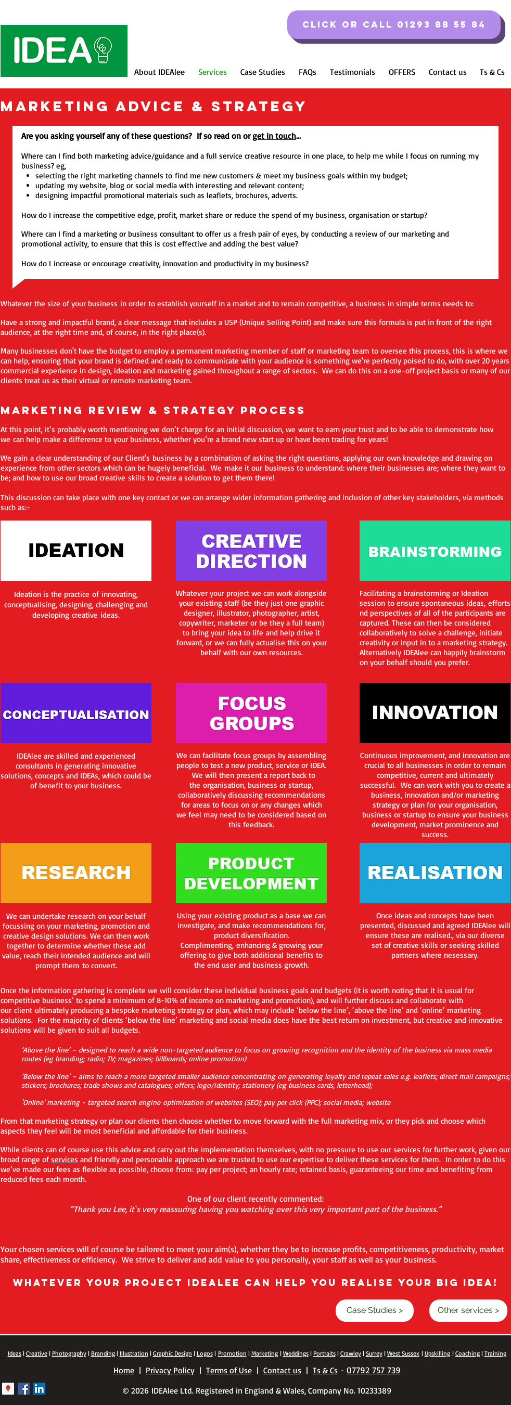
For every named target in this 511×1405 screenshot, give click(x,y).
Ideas (14, 1353)
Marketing (264, 1353)
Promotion (232, 1353)
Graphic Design (172, 1353)
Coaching (467, 1353)
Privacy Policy (170, 1370)
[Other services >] (468, 1310)
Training (495, 1353)
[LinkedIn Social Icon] (39, 1389)
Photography (69, 1353)
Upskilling (437, 1353)
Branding (103, 1353)
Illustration (134, 1353)
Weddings (296, 1353)
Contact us (282, 1370)
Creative (36, 1353)
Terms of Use (229, 1370)
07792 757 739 (374, 1369)
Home (123, 1370)
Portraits (324, 1353)
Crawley (350, 1353)
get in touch (274, 136)
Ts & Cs (325, 1370)
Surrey (374, 1353)
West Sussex (403, 1353)
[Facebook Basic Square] (24, 1389)
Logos (205, 1353)
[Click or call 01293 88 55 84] (394, 24)
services (64, 1159)
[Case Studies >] (375, 1310)
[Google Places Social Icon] (8, 1389)
